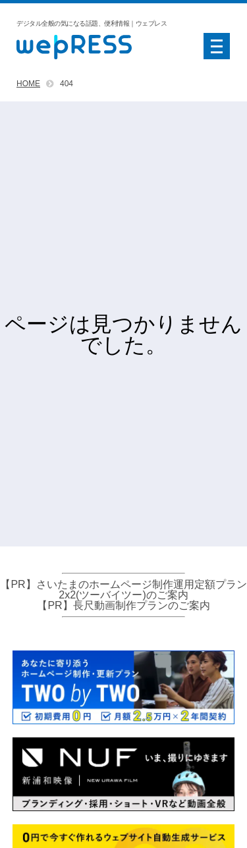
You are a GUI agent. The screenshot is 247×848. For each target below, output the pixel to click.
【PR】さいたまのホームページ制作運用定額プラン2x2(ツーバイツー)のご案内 (123, 589)
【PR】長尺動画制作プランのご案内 (123, 605)
